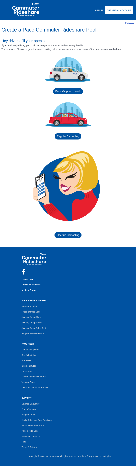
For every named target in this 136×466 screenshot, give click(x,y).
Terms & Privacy (29, 447)
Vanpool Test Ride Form (33, 333)
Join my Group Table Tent (34, 328)
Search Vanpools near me (34, 376)
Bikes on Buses (29, 366)
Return (129, 23)
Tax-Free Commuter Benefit (35, 387)
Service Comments (31, 436)
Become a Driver (30, 306)
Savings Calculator (30, 404)
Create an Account (119, 10)
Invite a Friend (29, 290)
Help (24, 441)
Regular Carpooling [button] (68, 136)
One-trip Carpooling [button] (68, 235)
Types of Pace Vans (31, 312)
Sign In (98, 10)
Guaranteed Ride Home (33, 425)
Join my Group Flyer (31, 317)
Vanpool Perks (28, 414)
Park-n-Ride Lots (30, 431)
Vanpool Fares (28, 382)
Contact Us (27, 279)
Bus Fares (26, 360)
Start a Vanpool (29, 409)
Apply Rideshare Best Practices (37, 420)
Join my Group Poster (32, 322)
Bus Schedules (29, 355)
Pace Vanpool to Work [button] (68, 91)
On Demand (27, 371)
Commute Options (30, 349)
